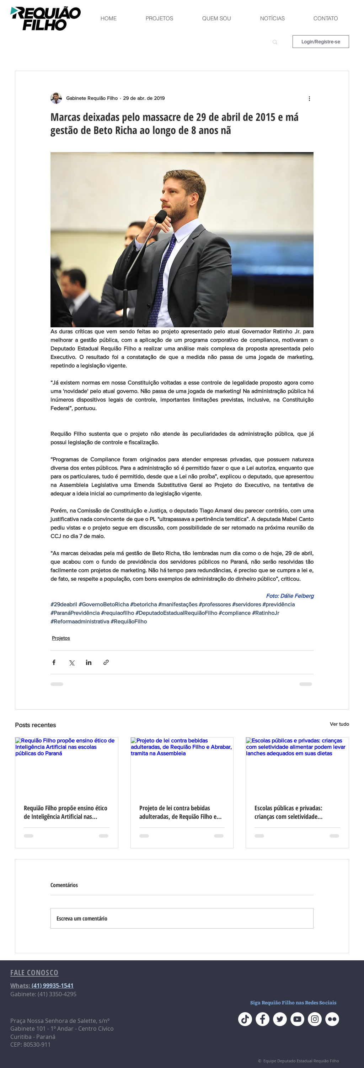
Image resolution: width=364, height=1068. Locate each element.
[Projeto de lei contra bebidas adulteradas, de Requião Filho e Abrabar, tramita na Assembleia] (182, 766)
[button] (275, 41)
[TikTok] (245, 1019)
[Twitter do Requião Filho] (280, 1019)
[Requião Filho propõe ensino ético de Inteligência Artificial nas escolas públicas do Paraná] (66, 766)
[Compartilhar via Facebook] (53, 662)
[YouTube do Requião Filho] (297, 1019)
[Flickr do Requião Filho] (332, 1019)
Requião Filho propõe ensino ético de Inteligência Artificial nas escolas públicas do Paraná (65, 812)
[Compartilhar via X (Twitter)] (71, 662)
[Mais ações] (309, 98)
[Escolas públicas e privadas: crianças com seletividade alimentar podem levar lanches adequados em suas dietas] (297, 766)
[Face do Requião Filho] (262, 1019)
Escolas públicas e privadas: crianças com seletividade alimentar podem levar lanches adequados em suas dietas (293, 812)
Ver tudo (339, 724)
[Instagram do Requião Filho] (315, 1019)
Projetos (61, 638)
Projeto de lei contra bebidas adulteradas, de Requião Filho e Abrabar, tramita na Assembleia (178, 812)
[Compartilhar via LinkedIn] (88, 662)
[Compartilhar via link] (106, 662)
